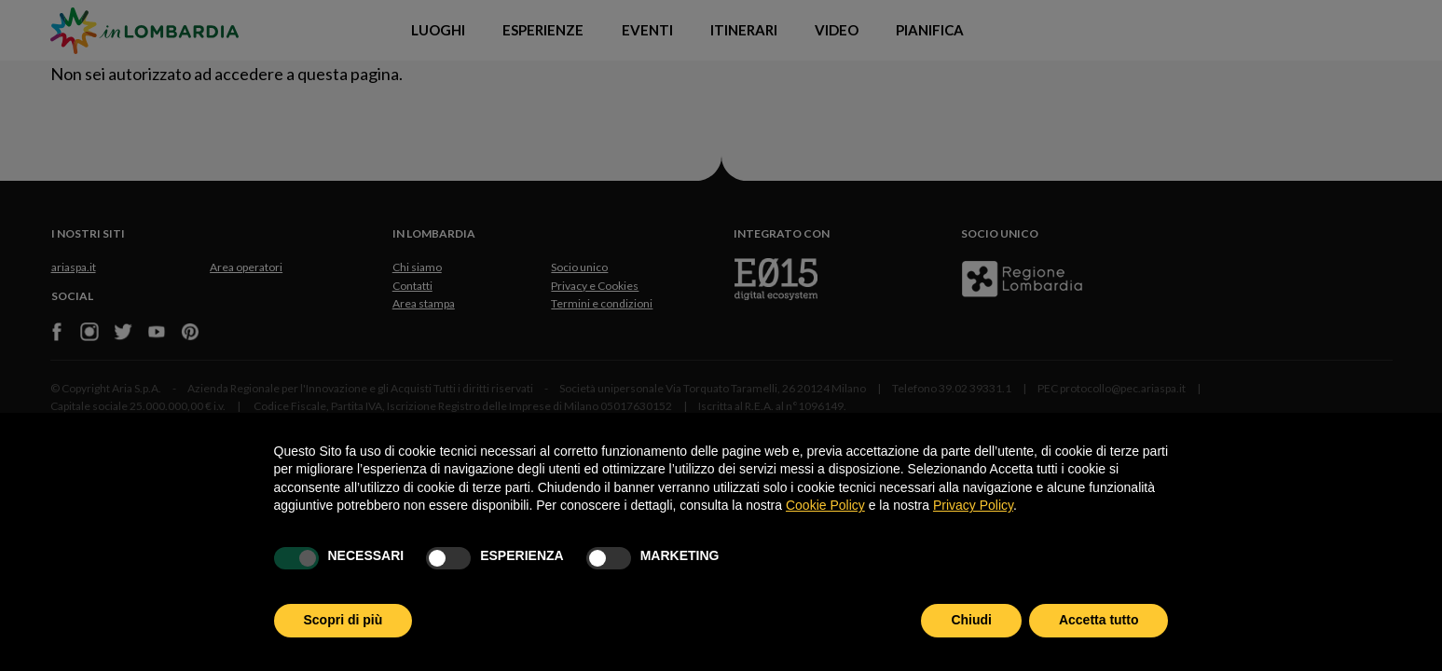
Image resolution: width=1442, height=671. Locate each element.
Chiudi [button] (971, 619)
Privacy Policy (973, 505)
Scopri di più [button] (343, 619)
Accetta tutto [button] (1099, 619)
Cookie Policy (825, 505)
